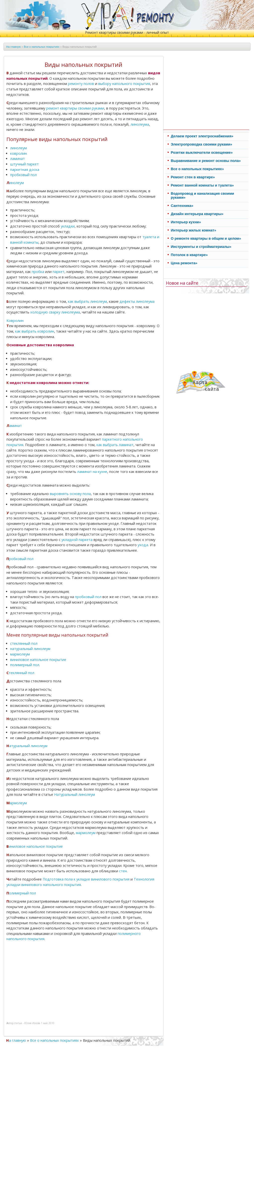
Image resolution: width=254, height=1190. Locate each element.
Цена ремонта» (184, 263)
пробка (38, 271)
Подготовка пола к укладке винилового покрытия (86, 879)
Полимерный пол (21, 893)
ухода (143, 544)
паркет (58, 271)
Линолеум (15, 182)
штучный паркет (24, 164)
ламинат (17, 158)
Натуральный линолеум (26, 745)
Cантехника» (182, 206)
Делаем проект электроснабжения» (202, 136)
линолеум (18, 148)
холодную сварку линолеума (55, 312)
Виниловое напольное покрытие (34, 846)
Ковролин (15, 320)
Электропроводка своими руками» (201, 144)
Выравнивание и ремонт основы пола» (206, 161)
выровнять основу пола (70, 493)
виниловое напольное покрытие (38, 659)
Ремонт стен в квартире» (193, 177)
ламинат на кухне (92, 471)
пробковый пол (23, 174)
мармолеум (20, 654)
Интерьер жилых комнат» (193, 230)
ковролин (18, 153)
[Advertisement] (49, 979)
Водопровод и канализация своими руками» (202, 195)
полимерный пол (24, 664)
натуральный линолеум (30, 648)
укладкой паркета (77, 539)
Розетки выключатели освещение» (202, 152)
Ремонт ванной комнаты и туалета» (202, 185)
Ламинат (14, 425)
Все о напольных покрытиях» (197, 169)
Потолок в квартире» (189, 255)
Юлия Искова (32, 1023)
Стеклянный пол (20, 672)
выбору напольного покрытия (124, 83)
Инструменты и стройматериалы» (201, 247)
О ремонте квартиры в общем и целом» (206, 238)
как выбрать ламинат (114, 444)
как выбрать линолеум (87, 301)
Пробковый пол (19, 558)
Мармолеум (16, 803)
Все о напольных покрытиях (41, 46)
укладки (68, 226)
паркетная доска (24, 169)
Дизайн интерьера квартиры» (197, 214)
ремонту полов (81, 83)
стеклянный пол (23, 643)
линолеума (139, 124)
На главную (13, 46)
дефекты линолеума (137, 301)
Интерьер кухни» (186, 222)
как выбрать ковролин (34, 331)
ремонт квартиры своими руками (75, 108)
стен (123, 871)
